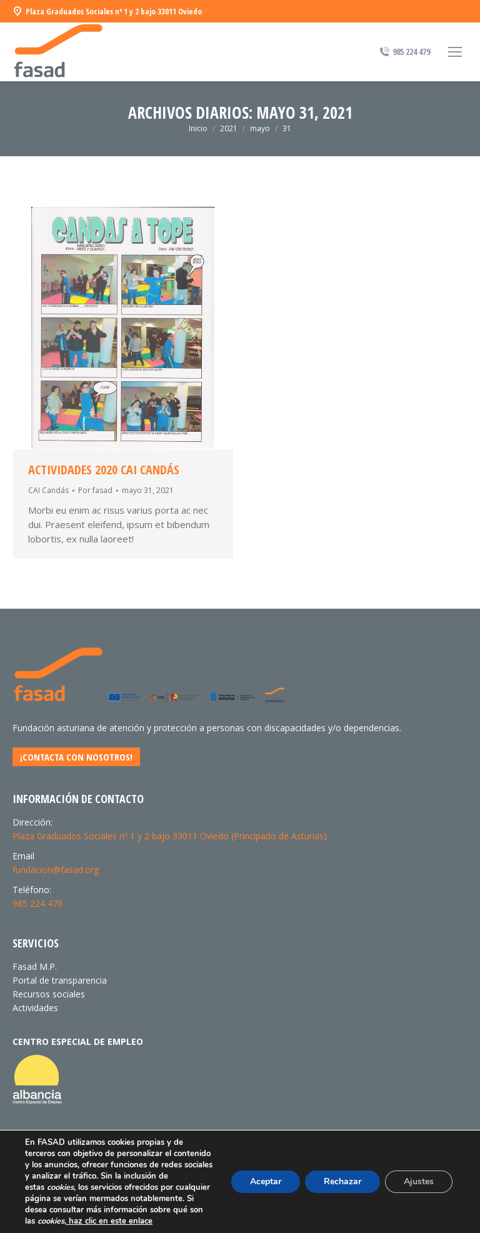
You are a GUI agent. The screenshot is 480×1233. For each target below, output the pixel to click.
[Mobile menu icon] (455, 51)
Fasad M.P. (34, 966)
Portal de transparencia (59, 980)
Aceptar (265, 1181)
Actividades (35, 1008)
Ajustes (419, 1181)
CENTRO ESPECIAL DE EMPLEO (77, 1041)
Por (95, 490)
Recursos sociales (48, 994)
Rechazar (342, 1181)
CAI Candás (48, 490)
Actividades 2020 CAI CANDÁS (103, 470)
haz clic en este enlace (109, 1221)
